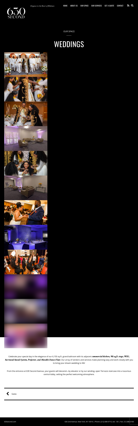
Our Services (96, 5)
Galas (12, 394)
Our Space (84, 5)
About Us (74, 5)
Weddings (69, 43)
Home (65, 5)
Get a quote (109, 5)
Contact (120, 5)
